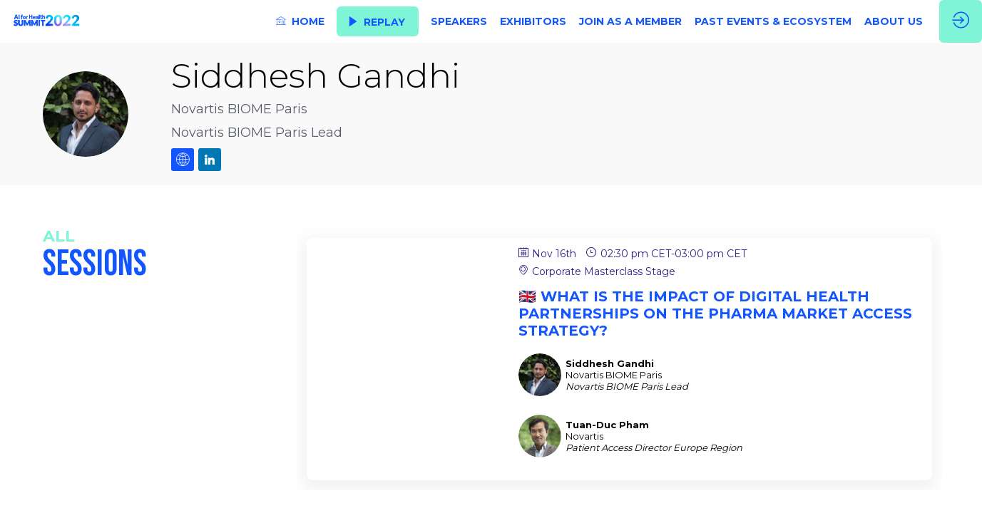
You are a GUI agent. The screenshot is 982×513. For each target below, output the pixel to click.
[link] (300, 21)
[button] (378, 21)
